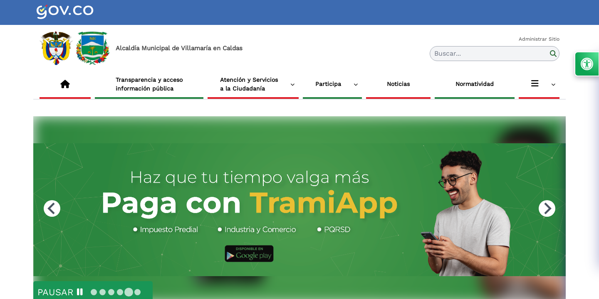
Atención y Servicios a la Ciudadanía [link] (249, 84)
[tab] (94, 292)
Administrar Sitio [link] (539, 39)
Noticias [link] (398, 84)
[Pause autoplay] (60, 292)
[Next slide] (547, 208)
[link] (74, 12)
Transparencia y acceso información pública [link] (149, 84)
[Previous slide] (52, 208)
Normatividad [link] (474, 84)
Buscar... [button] (447, 53)
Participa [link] (328, 84)
